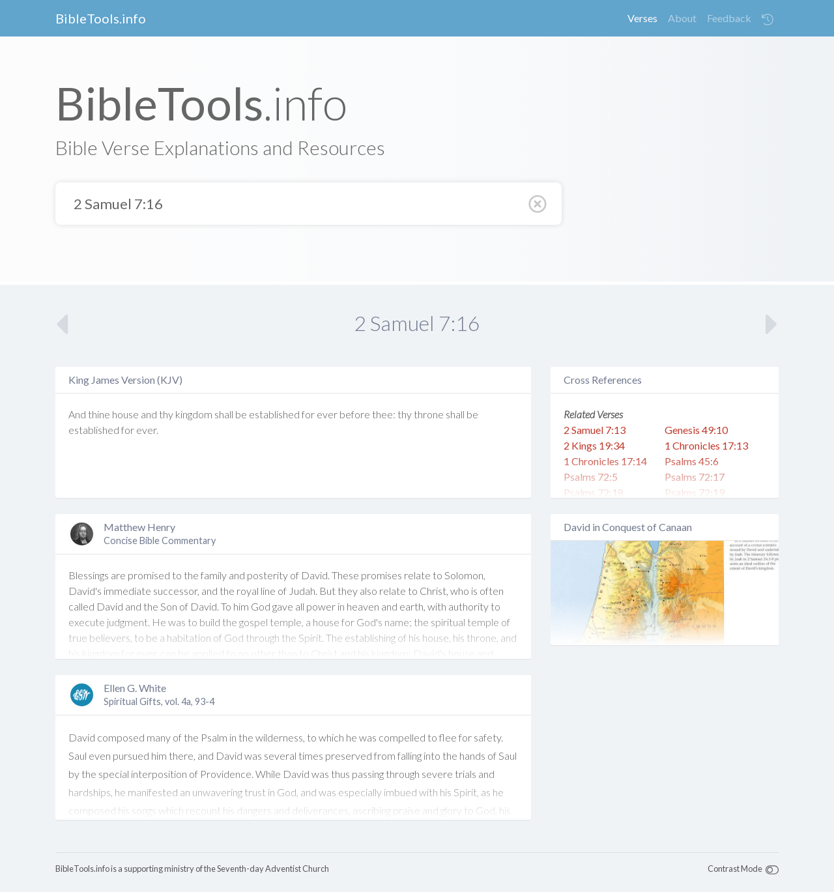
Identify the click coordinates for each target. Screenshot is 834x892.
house (125, 414)
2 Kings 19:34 (594, 445)
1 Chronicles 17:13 (706, 445)
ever (327, 414)
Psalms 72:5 (591, 476)
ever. (147, 430)
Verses (642, 18)
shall (223, 414)
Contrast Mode (735, 868)
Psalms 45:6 (692, 461)
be (241, 414)
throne (429, 414)
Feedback (729, 18)
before (354, 414)
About (682, 18)
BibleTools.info (100, 18)
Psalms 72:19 (695, 492)
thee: (383, 414)
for (308, 414)
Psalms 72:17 (695, 476)
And (77, 414)
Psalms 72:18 (594, 492)
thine (99, 414)
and (149, 414)
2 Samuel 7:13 (595, 430)
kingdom (193, 414)
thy (166, 414)
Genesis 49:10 (696, 430)
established (274, 414)
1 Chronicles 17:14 (605, 461)
